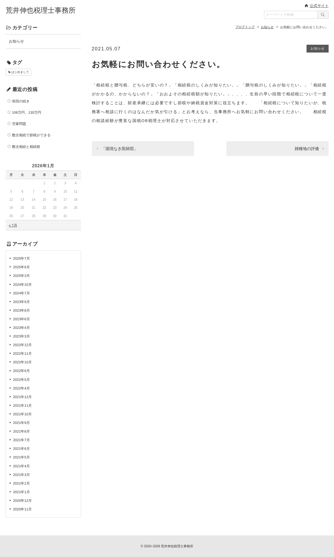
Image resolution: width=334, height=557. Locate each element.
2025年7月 (21, 258)
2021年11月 (22, 405)
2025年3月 (21, 276)
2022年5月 (21, 380)
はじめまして (20, 72)
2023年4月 (21, 328)
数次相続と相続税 (26, 147)
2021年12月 (22, 397)
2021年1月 (21, 492)
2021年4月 (21, 466)
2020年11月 (22, 509)
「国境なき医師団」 (119, 148)
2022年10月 (22, 362)
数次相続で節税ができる (31, 135)
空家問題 (19, 124)
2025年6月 (21, 267)
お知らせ (318, 48)
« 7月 (13, 225)
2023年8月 (21, 310)
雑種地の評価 (307, 148)
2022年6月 (21, 371)
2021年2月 (21, 483)
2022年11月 (22, 353)
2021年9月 (21, 423)
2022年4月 (21, 388)
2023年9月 (21, 302)
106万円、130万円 (26, 112)
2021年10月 (22, 414)
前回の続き (21, 101)
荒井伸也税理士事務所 (41, 10)
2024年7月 (21, 293)
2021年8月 (21, 431)
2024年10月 (22, 285)
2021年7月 (21, 440)
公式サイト (319, 6)
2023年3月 (21, 336)
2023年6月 (21, 319)
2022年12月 (22, 345)
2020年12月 (22, 501)
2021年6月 (21, 449)
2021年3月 (21, 475)
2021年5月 (21, 457)
